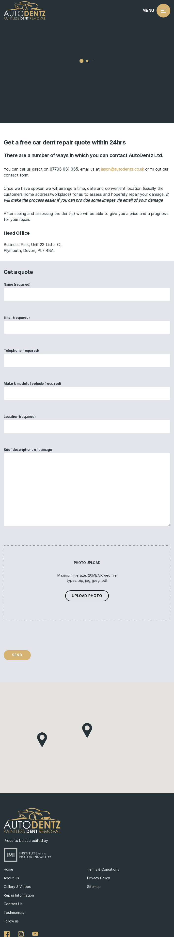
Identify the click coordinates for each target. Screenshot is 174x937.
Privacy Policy (98, 878)
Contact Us (13, 904)
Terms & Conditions (103, 869)
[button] (87, 730)
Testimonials (14, 912)
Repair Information (19, 895)
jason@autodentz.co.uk (122, 169)
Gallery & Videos (17, 886)
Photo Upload (87, 563)
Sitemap (94, 886)
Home (8, 869)
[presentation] (41, 635)
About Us (11, 878)
